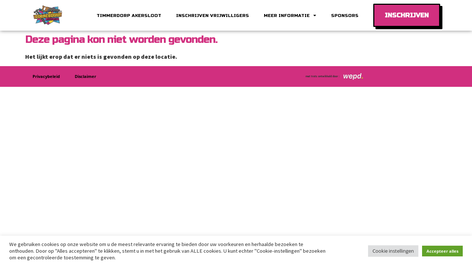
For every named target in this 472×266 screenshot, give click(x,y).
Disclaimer (85, 76)
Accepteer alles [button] (442, 251)
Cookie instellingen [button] (393, 251)
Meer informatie (290, 15)
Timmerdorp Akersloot (129, 15)
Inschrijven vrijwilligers (212, 15)
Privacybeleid (46, 76)
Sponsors (344, 15)
